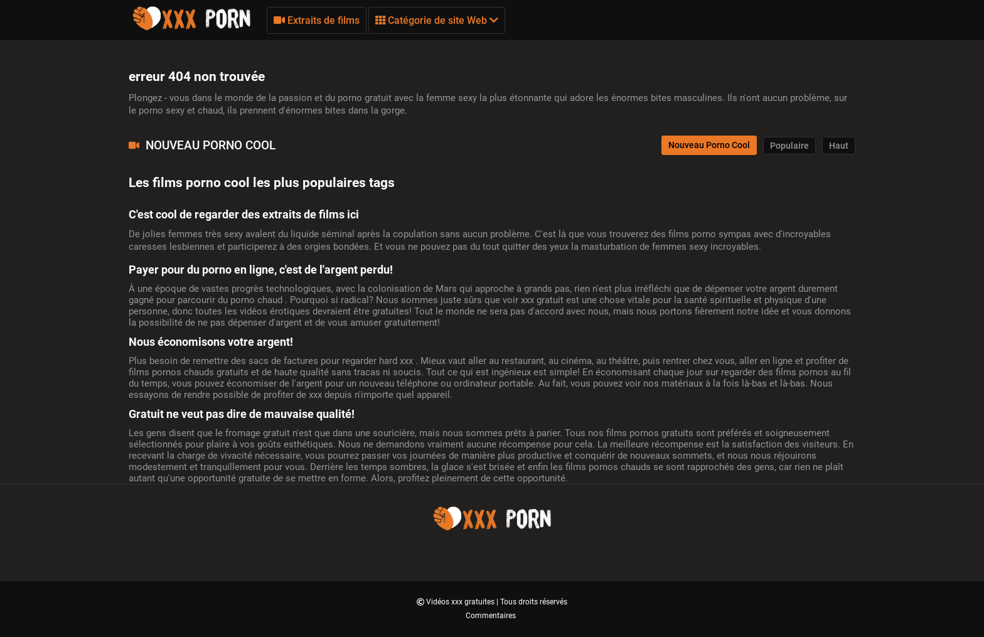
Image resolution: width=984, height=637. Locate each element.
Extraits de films (317, 20)
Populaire (789, 146)
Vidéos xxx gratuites (461, 601)
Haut (838, 146)
